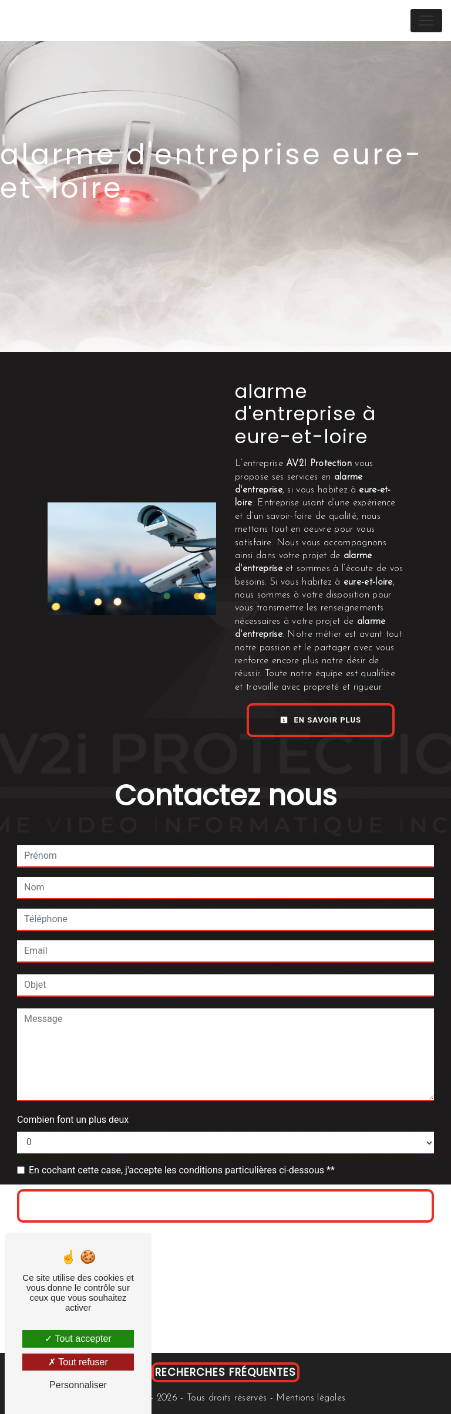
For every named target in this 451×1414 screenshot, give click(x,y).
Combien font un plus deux (73, 1119)
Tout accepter (78, 1339)
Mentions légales (309, 1398)
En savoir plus (320, 720)
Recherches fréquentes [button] (225, 1372)
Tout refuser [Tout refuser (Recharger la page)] (78, 1362)
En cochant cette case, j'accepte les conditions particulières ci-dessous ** (182, 1170)
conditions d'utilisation (367, 1238)
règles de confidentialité (243, 1238)
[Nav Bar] (426, 20)
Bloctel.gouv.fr (157, 1329)
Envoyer (225, 1206)
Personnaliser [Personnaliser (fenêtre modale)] (78, 1385)
